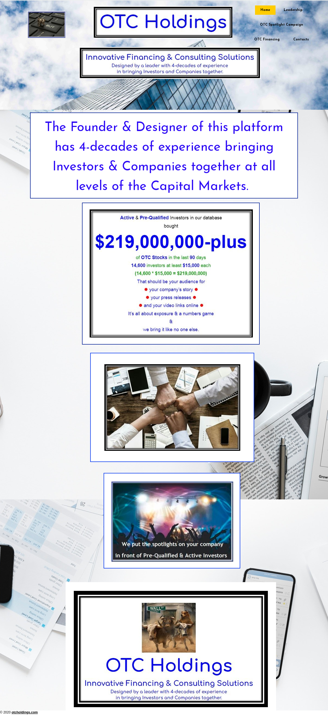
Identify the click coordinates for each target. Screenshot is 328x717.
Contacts (301, 39)
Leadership (293, 10)
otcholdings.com (24, 712)
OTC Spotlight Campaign (281, 24)
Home (265, 10)
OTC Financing (267, 39)
